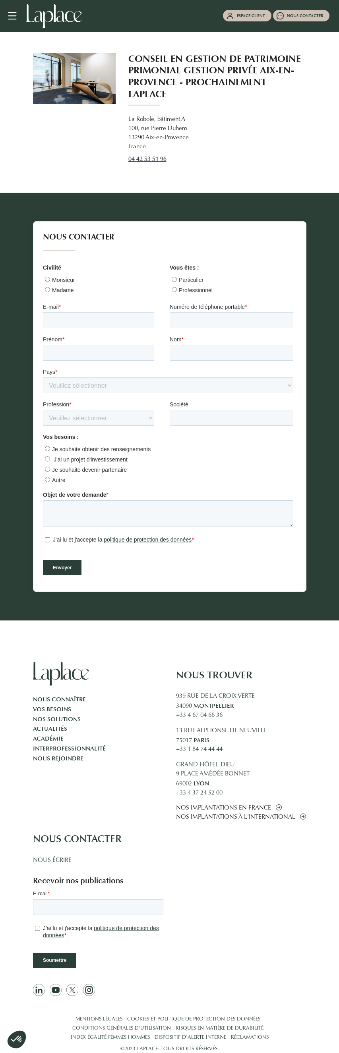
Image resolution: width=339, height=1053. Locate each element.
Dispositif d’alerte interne (190, 1037)
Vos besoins (52, 709)
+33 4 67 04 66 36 (199, 715)
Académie (48, 738)
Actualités (50, 728)
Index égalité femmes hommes (110, 1037)
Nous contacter (305, 15)
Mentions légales (99, 1019)
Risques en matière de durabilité (219, 1028)
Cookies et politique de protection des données (193, 1019)
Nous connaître (59, 699)
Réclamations (250, 1037)
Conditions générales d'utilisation (121, 1028)
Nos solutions (57, 719)
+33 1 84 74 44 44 (199, 749)
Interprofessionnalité (69, 748)
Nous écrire (52, 860)
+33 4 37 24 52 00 (199, 793)
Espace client (251, 15)
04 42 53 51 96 (147, 159)
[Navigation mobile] (16, 16)
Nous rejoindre (58, 758)
